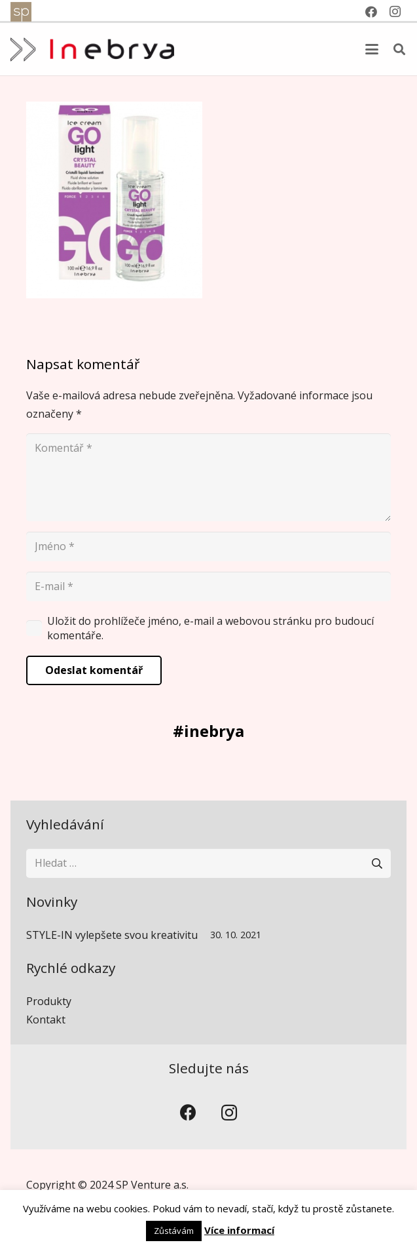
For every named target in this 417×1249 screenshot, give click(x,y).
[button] (372, 49)
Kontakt (45, 1019)
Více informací (239, 1230)
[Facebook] (188, 1113)
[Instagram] (229, 1113)
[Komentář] (208, 477)
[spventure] (20, 12)
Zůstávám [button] (174, 1231)
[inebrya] (92, 49)
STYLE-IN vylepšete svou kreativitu (112, 935)
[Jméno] (208, 546)
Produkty (48, 1001)
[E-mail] (208, 586)
